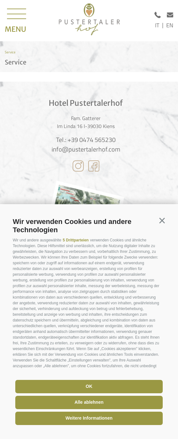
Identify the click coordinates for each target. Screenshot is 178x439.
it (157, 25)
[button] (162, 221)
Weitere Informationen (89, 418)
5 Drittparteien (76, 240)
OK (89, 386)
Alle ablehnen (89, 402)
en (169, 25)
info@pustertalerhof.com (86, 149)
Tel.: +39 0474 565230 (86, 140)
